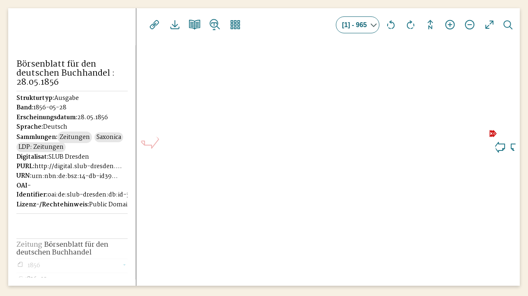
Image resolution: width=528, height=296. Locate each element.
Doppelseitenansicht (194, 24)
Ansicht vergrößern (450, 24)
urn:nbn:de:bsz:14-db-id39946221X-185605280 (76, 176)
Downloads (174, 24)
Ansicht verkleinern (469, 24)
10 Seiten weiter (461, 130)
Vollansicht (489, 24)
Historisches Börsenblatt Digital (54, 39)
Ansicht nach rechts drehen (410, 24)
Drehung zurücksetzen (430, 24)
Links (154, 24)
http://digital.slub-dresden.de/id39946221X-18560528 (78, 166)
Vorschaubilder (233, 24)
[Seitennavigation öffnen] (130, 23)
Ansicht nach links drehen (391, 24)
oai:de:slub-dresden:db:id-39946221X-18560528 (92, 195)
